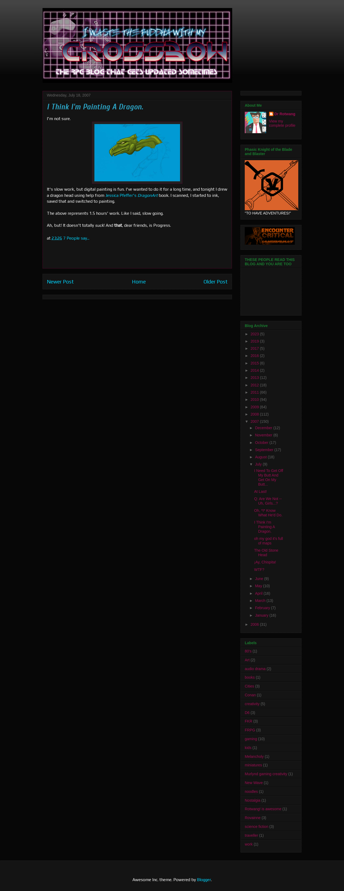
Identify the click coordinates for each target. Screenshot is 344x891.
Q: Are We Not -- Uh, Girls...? (268, 501)
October (262, 442)
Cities (249, 686)
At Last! (260, 491)
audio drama (255, 669)
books (250, 677)
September (264, 450)
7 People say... (76, 238)
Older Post (216, 282)
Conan (250, 695)
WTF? (259, 569)
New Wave (254, 783)
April (259, 593)
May (259, 586)
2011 (255, 392)
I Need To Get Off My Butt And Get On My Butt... (268, 477)
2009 (255, 407)
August (261, 457)
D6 (247, 713)
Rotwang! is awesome (263, 809)
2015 (255, 363)
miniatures (253, 765)
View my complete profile (282, 123)
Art (247, 660)
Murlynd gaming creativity (266, 774)
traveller (251, 835)
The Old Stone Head (266, 552)
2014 (255, 370)
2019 (255, 341)
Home (139, 282)
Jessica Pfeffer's (120, 195)
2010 (255, 399)
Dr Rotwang (285, 114)
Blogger (204, 879)
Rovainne (253, 818)
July (259, 464)
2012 (255, 385)
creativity (252, 704)
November (264, 435)
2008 (255, 414)
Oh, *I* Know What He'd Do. (268, 512)
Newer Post (60, 282)
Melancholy (254, 756)
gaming (251, 739)
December (264, 428)
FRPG (250, 730)
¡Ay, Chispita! (265, 562)
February (263, 608)
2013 (255, 377)
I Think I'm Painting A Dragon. (264, 526)
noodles (251, 791)
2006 (255, 624)
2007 (255, 421)
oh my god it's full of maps (268, 540)
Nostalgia (252, 800)
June (259, 579)
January (262, 615)
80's (248, 651)
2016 (255, 356)
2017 (255, 348)
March (260, 600)
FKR (248, 721)
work (249, 844)
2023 (255, 334)
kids (248, 748)
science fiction (256, 826)
